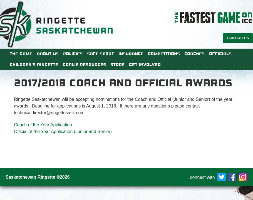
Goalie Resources (84, 64)
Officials (220, 53)
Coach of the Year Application (43, 124)
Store (117, 64)
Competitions (164, 53)
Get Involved (145, 64)
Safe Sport (100, 53)
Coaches (194, 53)
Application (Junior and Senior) (81, 131)
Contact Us (238, 38)
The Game (21, 53)
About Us (48, 53)
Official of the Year (32, 131)
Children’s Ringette (34, 64)
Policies (73, 53)
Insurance (130, 53)
